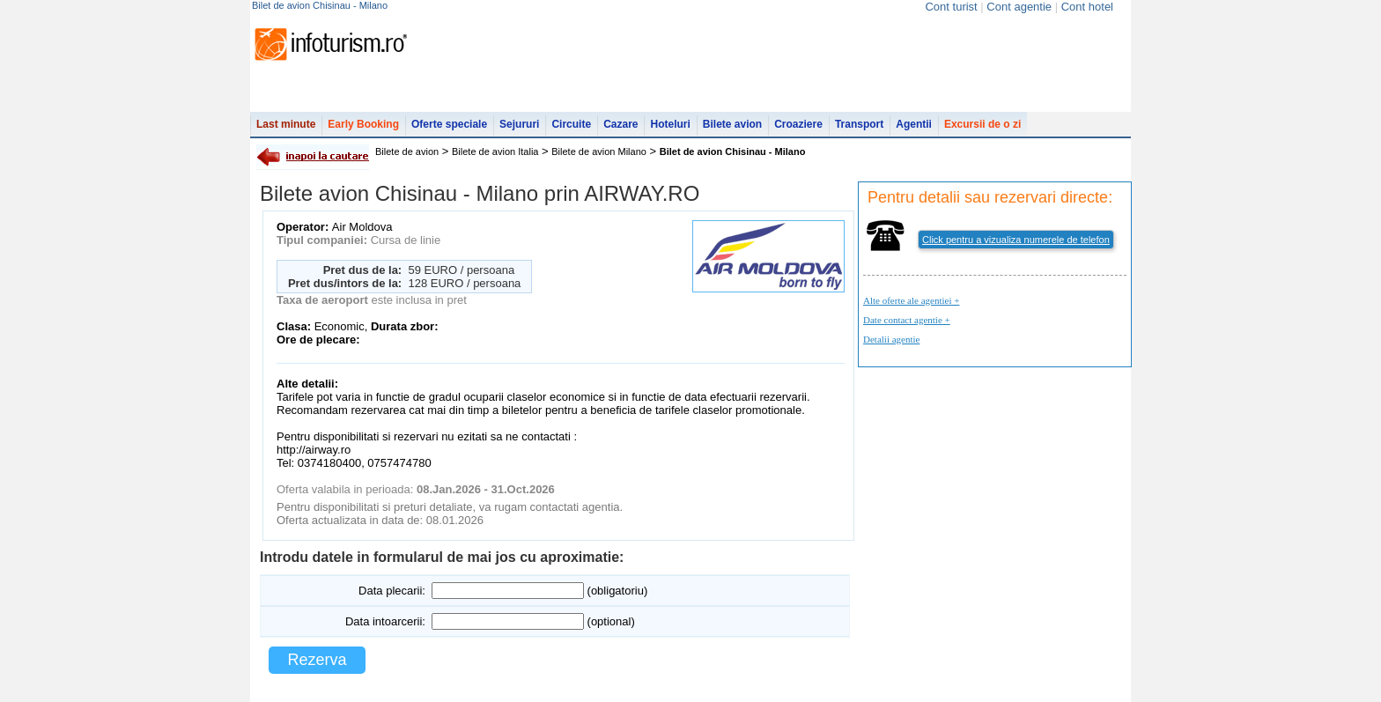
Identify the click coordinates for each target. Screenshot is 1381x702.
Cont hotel (1087, 6)
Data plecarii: (391, 590)
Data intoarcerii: (385, 621)
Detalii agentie (891, 339)
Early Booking (363, 124)
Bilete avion (732, 124)
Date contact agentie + (906, 319)
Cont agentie (1019, 6)
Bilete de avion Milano (598, 151)
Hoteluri (670, 124)
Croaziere (798, 124)
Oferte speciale (449, 124)
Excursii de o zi (982, 124)
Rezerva (316, 660)
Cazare (620, 124)
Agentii (914, 124)
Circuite (571, 124)
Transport (859, 124)
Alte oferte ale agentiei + (911, 300)
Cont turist (951, 6)
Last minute (285, 124)
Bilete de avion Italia (495, 151)
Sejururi (519, 124)
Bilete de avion (407, 151)
